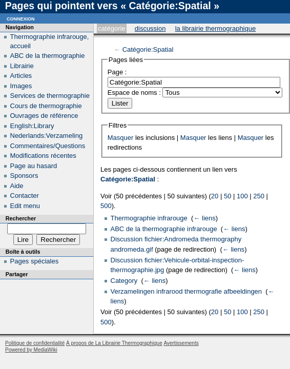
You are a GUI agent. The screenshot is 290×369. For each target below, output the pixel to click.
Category (124, 280)
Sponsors (24, 175)
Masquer (121, 137)
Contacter (24, 195)
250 (258, 196)
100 (242, 196)
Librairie (22, 66)
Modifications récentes (43, 155)
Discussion (150, 28)
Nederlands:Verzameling (46, 135)
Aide (17, 186)
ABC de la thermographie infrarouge (164, 229)
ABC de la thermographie (47, 55)
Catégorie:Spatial (148, 49)
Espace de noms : (134, 92)
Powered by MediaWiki (31, 350)
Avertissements (180, 343)
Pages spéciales (34, 261)
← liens (204, 218)
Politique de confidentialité (35, 343)
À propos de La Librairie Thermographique (114, 343)
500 (106, 206)
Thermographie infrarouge (149, 218)
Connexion (21, 18)
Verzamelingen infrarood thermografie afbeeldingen (186, 291)
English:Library (32, 126)
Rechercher (21, 218)
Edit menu (25, 206)
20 (214, 196)
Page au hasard (33, 166)
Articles (21, 75)
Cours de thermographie (46, 106)
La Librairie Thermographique (215, 28)
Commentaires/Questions (48, 146)
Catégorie (111, 28)
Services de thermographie (50, 95)
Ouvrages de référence (44, 115)
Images (21, 86)
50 (227, 196)
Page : (117, 72)
